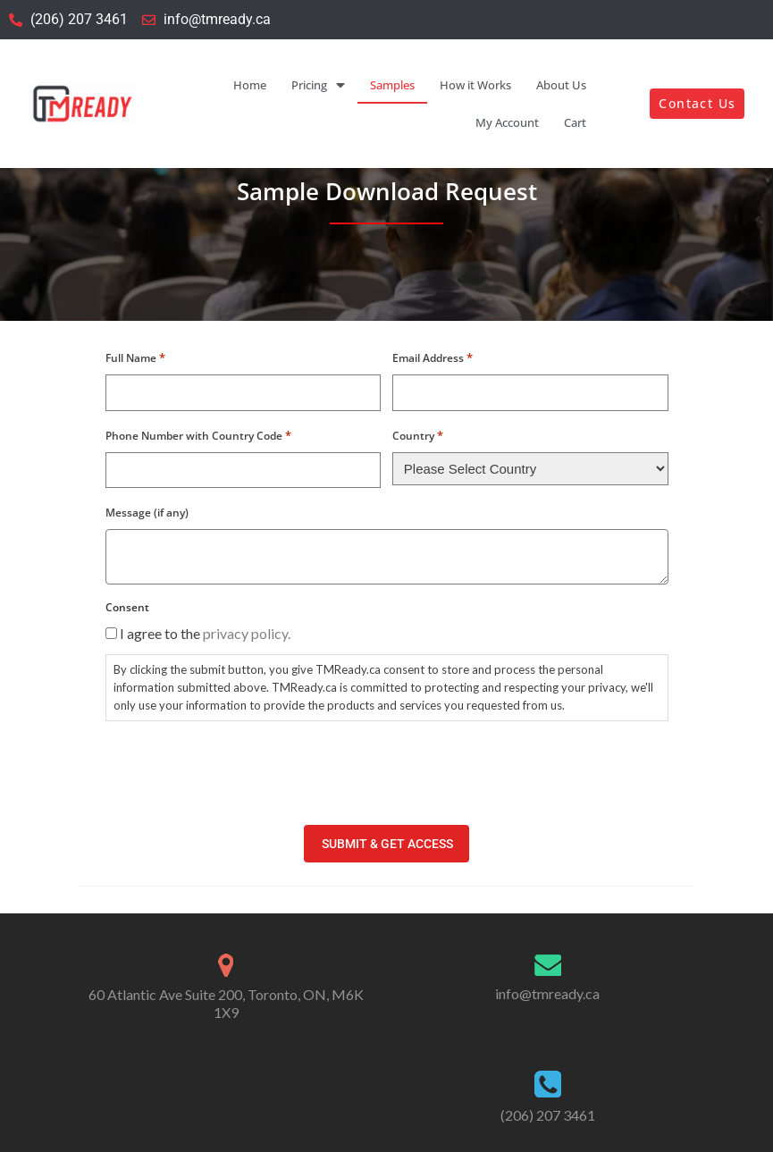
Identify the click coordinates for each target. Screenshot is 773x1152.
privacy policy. (246, 633)
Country (417, 435)
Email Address (432, 357)
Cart (575, 122)
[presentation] (241, 770)
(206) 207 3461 (547, 1113)
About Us (561, 85)
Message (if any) (147, 512)
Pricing (318, 85)
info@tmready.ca (547, 992)
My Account (507, 122)
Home (249, 85)
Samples (392, 85)
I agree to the (205, 633)
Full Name (135, 357)
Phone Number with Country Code (198, 435)
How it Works (475, 85)
